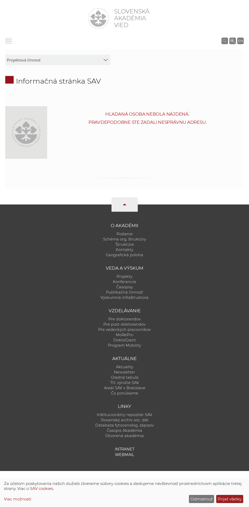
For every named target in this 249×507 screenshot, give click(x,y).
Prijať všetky (230, 498)
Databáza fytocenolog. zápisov (124, 425)
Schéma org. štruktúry (124, 239)
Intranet (124, 449)
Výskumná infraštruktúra (124, 297)
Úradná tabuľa (125, 377)
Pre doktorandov (124, 319)
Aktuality (124, 367)
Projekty (124, 276)
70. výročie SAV (124, 382)
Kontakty (124, 249)
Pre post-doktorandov (124, 324)
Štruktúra (124, 244)
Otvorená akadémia (124, 435)
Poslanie (124, 234)
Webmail (124, 454)
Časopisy (124, 287)
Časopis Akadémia (124, 430)
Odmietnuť (201, 498)
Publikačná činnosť (124, 292)
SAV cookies (41, 488)
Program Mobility (124, 345)
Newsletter (124, 372)
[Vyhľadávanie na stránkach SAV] (224, 41)
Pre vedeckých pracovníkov (124, 329)
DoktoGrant (124, 340)
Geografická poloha (124, 255)
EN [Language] (240, 41)
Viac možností (17, 498)
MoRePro (124, 334)
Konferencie (124, 281)
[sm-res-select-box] (57, 60)
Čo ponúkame (124, 393)
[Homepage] (98, 18)
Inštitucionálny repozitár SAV (124, 414)
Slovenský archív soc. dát (125, 420)
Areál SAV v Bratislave (124, 388)
